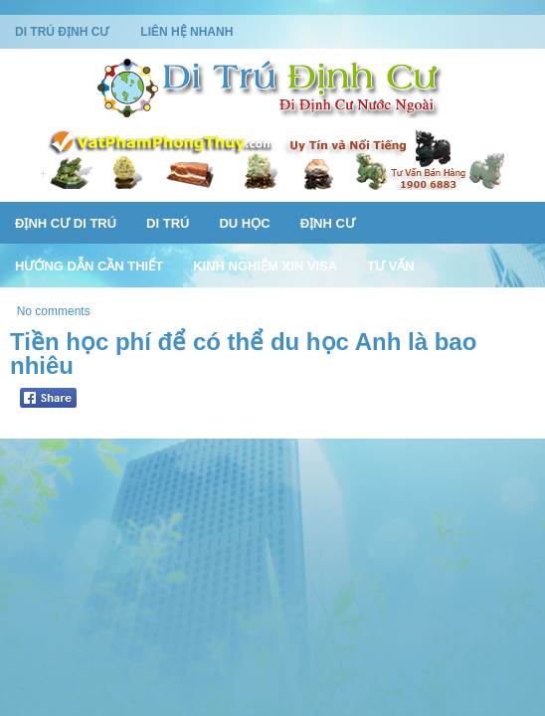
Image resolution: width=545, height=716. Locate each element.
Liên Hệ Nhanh (186, 32)
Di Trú (167, 223)
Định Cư (327, 223)
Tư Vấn (391, 266)
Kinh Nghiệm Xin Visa (265, 266)
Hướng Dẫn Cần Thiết (89, 266)
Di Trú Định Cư (61, 32)
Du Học (244, 223)
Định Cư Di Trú (65, 223)
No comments (54, 311)
